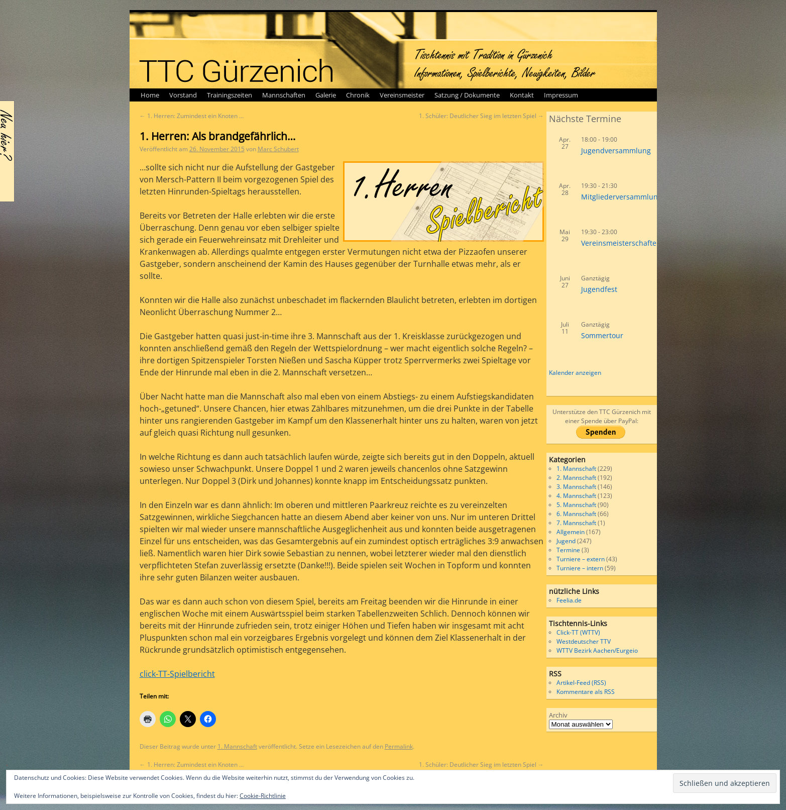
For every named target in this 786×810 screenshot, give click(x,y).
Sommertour (602, 335)
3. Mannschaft (576, 486)
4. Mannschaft (576, 495)
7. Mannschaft (576, 523)
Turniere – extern (580, 559)
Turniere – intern (579, 568)
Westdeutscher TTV (583, 641)
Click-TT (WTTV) (578, 632)
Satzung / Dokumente (467, 94)
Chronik (358, 94)
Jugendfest (599, 289)
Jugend (566, 541)
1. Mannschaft (237, 746)
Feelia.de (569, 600)
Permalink (399, 746)
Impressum (561, 94)
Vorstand (183, 94)
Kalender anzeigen (575, 372)
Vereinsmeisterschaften (621, 243)
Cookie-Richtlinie (263, 795)
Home (150, 94)
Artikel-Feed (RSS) (581, 682)
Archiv (558, 715)
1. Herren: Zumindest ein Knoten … (192, 116)
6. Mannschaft (576, 514)
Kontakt (522, 94)
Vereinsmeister (402, 94)
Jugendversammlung (616, 150)
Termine (568, 550)
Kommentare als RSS (585, 691)
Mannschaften (283, 94)
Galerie (325, 94)
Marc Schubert (278, 149)
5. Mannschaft (576, 504)
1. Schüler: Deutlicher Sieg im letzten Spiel (481, 116)
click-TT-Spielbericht (177, 673)
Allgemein (570, 532)
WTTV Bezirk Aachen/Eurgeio (597, 650)
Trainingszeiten (229, 94)
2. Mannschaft (576, 477)
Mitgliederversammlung (621, 196)
